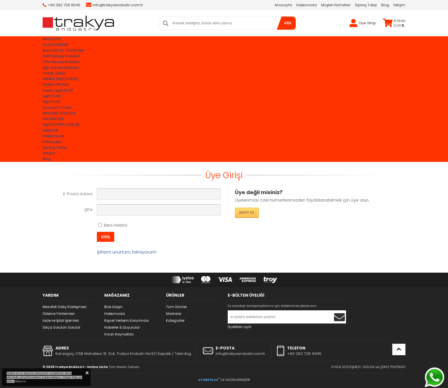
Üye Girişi (367, 23)
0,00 (399, 25)
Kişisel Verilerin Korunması (126, 320)
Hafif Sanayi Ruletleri (61, 56)
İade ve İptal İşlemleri (61, 320)
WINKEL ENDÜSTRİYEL (61, 79)
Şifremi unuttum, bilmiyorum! (126, 252)
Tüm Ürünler (176, 306)
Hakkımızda (306, 5)
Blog (385, 5)
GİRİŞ (105, 236)
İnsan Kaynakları (119, 334)
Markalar (173, 313)
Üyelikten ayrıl (239, 326)
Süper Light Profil (58, 90)
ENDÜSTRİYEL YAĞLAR (61, 124)
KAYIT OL (247, 212)
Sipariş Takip (366, 5)
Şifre (88, 209)
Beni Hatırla (112, 225)
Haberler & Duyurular (122, 327)
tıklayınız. (20, 381)
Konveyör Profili (57, 107)
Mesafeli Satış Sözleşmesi (65, 306)
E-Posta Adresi (78, 194)
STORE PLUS (209, 379)
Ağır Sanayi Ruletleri (61, 67)
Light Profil (52, 96)
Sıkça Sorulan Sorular (61, 327)
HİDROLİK (51, 130)
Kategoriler (175, 320)
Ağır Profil (51, 101)
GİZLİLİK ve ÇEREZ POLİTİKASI (384, 367)
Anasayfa (283, 5)
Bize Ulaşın (113, 306)
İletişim (399, 5)
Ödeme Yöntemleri (59, 313)
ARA (287, 23)
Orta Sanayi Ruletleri (61, 62)
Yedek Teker (54, 73)
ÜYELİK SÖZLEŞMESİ (346, 367)
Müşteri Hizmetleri (336, 5)
